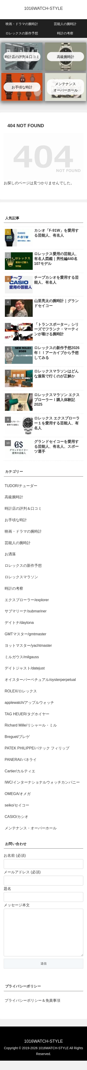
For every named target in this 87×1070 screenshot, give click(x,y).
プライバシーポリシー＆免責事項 (32, 1010)
